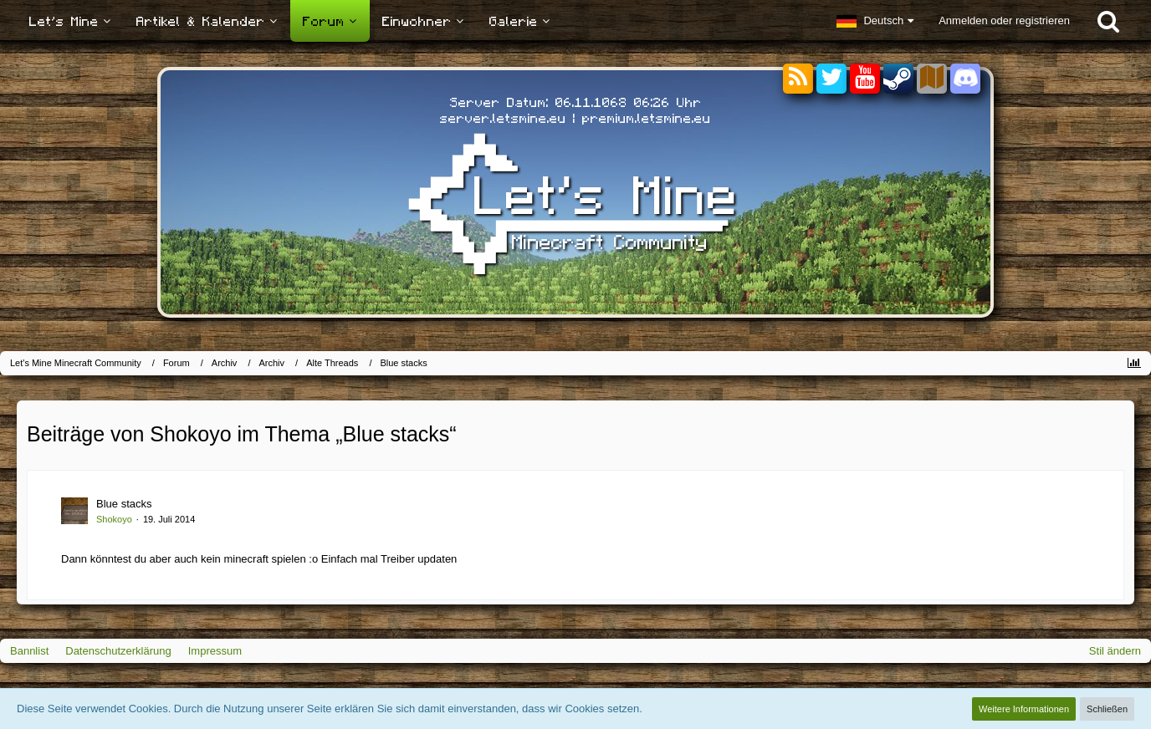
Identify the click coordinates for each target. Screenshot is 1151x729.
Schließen (1107, 709)
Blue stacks (123, 503)
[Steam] (898, 77)
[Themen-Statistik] (1134, 363)
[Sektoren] (931, 79)
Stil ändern (1115, 651)
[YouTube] (865, 79)
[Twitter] (831, 79)
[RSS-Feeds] (798, 79)
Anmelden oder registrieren (1004, 20)
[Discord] (965, 75)
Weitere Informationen (1024, 709)
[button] (875, 21)
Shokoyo (114, 519)
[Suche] (1108, 21)
